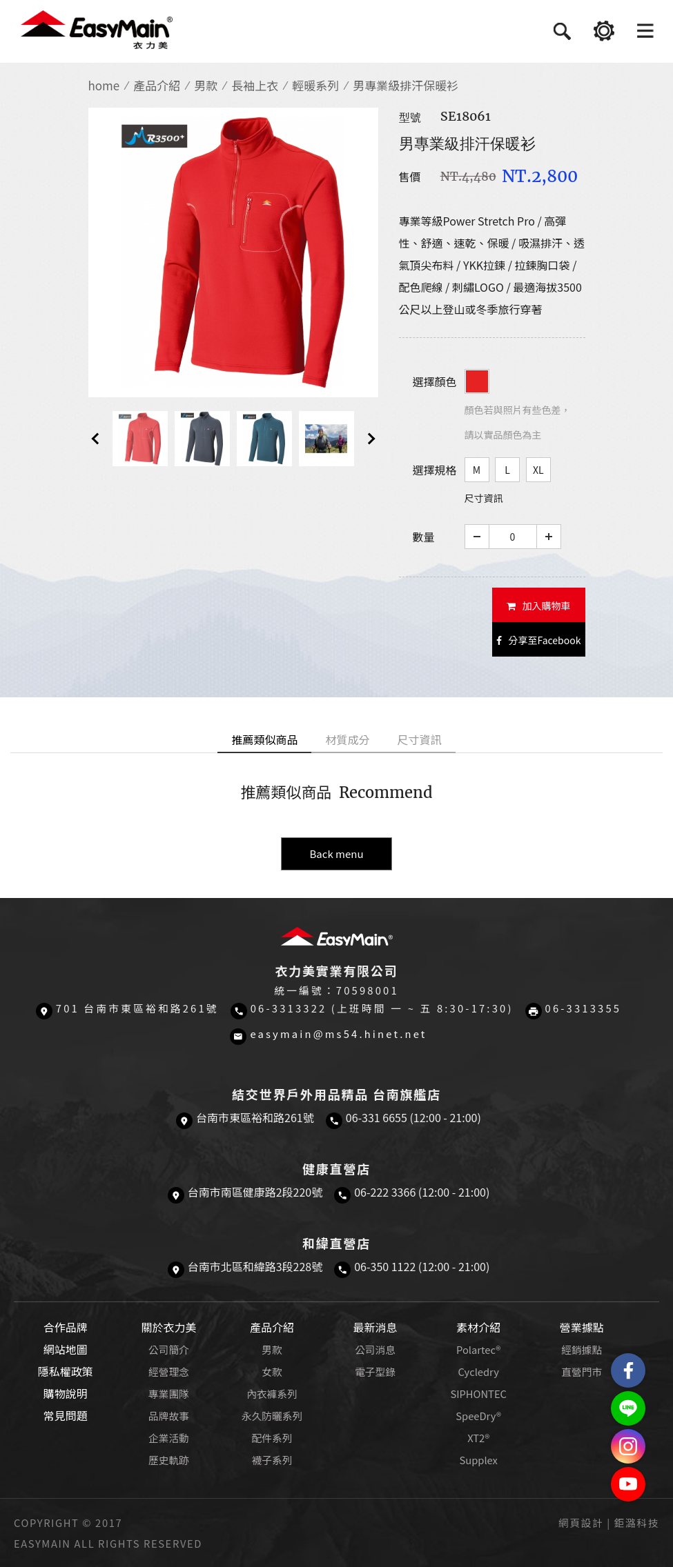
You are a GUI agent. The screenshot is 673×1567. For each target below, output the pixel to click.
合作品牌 (65, 1327)
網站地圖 (65, 1349)
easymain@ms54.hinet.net (338, 1033)
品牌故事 (168, 1415)
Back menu (336, 853)
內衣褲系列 (272, 1393)
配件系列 (272, 1437)
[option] (233, 252)
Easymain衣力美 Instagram (628, 1446)
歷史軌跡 (168, 1460)
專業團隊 (168, 1393)
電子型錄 (375, 1371)
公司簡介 (168, 1349)
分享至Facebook (538, 640)
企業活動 (168, 1437)
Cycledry (478, 1371)
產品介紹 (156, 85)
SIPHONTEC (478, 1393)
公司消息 (375, 1349)
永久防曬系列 (272, 1415)
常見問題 (65, 1415)
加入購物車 (539, 605)
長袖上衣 (254, 85)
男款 (205, 85)
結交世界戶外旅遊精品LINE (628, 1408)
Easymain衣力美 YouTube (628, 1484)
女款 (272, 1371)
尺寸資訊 (484, 498)
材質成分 (347, 739)
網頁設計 (580, 1522)
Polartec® (478, 1349)
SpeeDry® (478, 1415)
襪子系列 (272, 1460)
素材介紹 (478, 1327)
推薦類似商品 (264, 739)
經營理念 (168, 1371)
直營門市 (581, 1371)
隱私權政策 (65, 1371)
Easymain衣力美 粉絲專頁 (628, 1370)
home (104, 85)
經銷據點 (581, 1349)
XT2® (478, 1437)
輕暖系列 (315, 85)
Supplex (478, 1460)
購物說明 (65, 1393)
